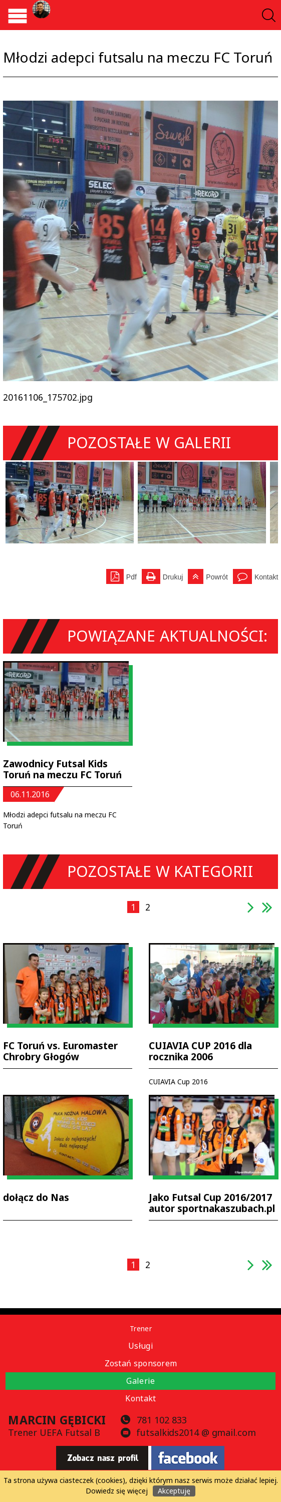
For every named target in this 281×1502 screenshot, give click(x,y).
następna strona (250, 912)
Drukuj (162, 574)
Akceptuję (174, 1490)
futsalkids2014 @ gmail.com (195, 1432)
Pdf (121, 574)
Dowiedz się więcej (117, 1490)
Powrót (208, 574)
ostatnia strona (267, 912)
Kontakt (266, 576)
